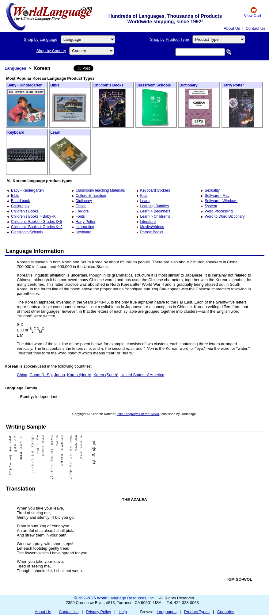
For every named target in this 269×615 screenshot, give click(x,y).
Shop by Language (40, 39)
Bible (55, 85)
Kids (143, 195)
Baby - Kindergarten (25, 85)
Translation (21, 489)
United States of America (142, 374)
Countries (225, 611)
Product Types (197, 611)
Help (123, 611)
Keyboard (15, 132)
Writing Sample (26, 427)
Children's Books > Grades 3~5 (36, 222)
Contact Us (255, 28)
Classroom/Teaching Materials (100, 190)
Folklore (82, 211)
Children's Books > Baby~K (33, 216)
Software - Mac (217, 195)
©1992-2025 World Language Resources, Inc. (114, 598)
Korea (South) (105, 374)
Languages (15, 68)
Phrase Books (151, 232)
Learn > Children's (155, 216)
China (22, 374)
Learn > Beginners (155, 211)
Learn (56, 132)
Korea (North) (79, 374)
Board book (20, 201)
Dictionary (189, 85)
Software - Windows (221, 201)
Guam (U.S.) (40, 374)
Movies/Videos (152, 227)
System (211, 206)
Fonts (80, 216)
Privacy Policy (98, 611)
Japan (59, 374)
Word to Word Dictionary (224, 216)
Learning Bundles (154, 206)
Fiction (81, 206)
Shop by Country (51, 50)
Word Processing (219, 211)
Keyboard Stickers (155, 190)
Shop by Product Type (169, 39)
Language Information (35, 251)
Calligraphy (20, 206)
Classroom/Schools (154, 85)
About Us (232, 28)
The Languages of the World (138, 414)
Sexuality (212, 190)
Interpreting (85, 227)
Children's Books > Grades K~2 (37, 227)
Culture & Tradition (91, 195)
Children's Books (108, 85)
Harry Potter (233, 85)
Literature (148, 222)
